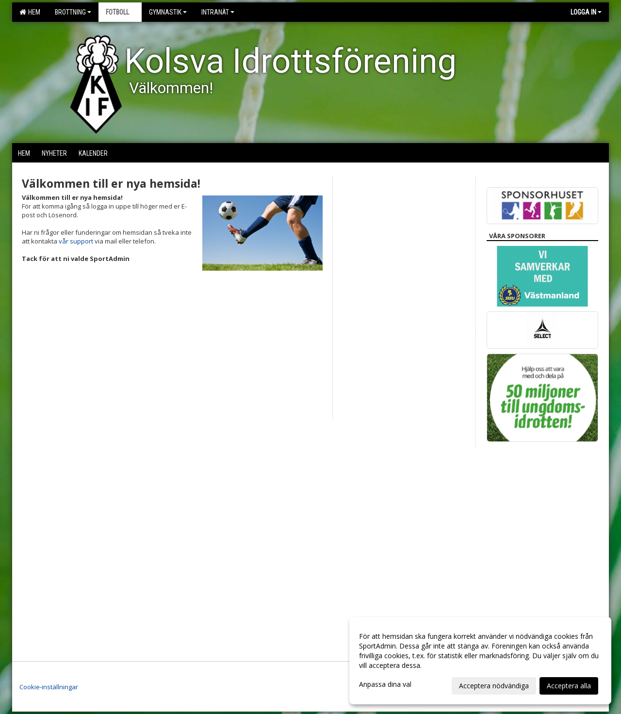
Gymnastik (168, 12)
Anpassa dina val (385, 684)
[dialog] (480, 660)
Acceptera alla (569, 685)
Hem (29, 12)
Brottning (73, 12)
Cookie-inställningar (48, 686)
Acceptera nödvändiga (494, 685)
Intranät (217, 12)
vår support (76, 241)
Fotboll (120, 12)
